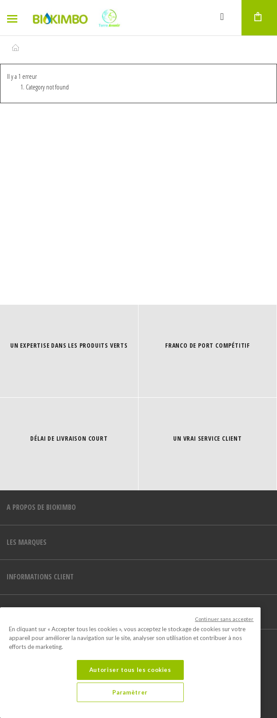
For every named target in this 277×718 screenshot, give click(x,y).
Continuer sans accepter (224, 619)
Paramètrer (130, 692)
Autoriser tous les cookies (130, 669)
